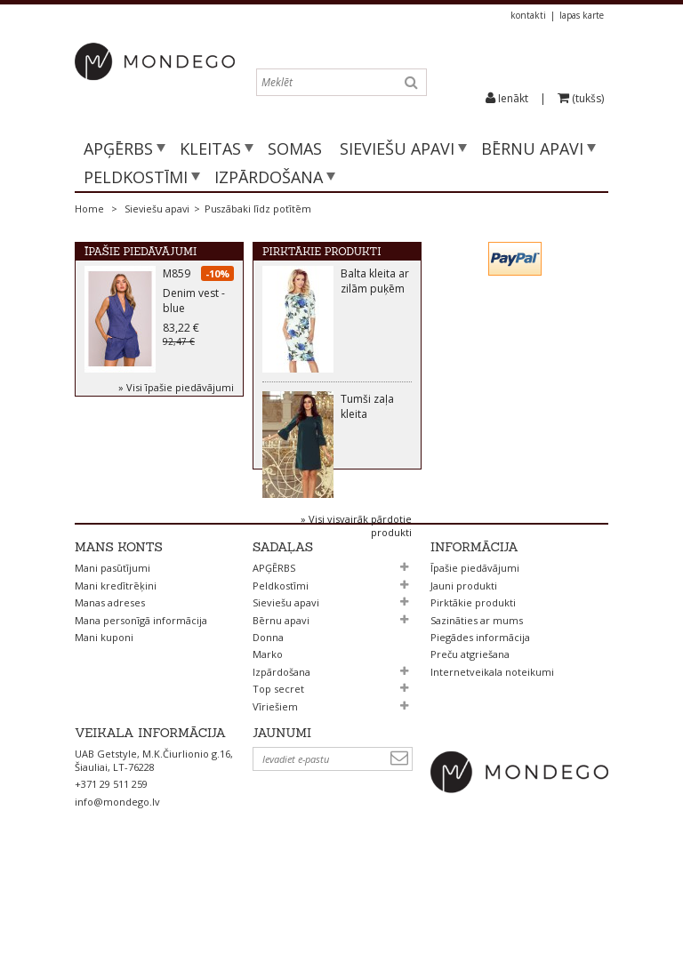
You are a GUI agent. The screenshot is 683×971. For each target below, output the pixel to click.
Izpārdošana (268, 177)
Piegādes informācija (480, 719)
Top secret (278, 771)
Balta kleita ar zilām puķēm (375, 284)
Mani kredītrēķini (116, 667)
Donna (268, 719)
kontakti (528, 15)
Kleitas (210, 148)
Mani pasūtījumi (112, 650)
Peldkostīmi (136, 177)
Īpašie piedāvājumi (140, 251)
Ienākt (513, 98)
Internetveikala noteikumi (492, 753)
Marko (268, 736)
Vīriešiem (275, 788)
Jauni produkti (463, 667)
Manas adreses (110, 685)
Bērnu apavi (532, 148)
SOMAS (295, 148)
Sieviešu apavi (397, 148)
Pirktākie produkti (322, 251)
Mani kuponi (104, 719)
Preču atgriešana (470, 736)
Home (89, 208)
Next (269, 526)
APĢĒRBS (118, 148)
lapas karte (581, 15)
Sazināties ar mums (476, 702)
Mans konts (119, 630)
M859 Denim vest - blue (194, 294)
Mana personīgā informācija (141, 702)
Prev (269, 510)
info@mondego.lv (117, 894)
